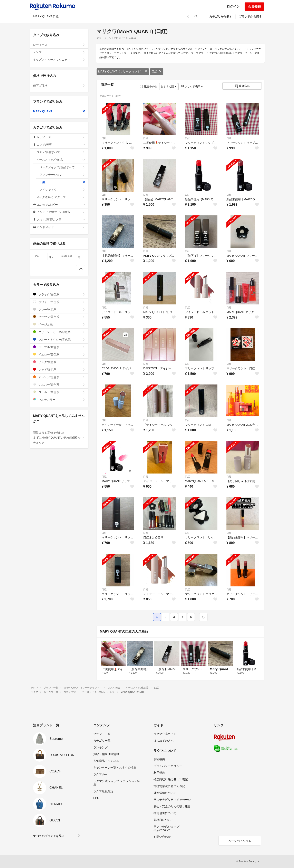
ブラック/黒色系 (59, 294)
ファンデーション (62, 174)
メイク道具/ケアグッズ (60, 197)
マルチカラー (59, 399)
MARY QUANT (59, 111)
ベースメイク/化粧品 (60, 159)
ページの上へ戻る (239, 840)
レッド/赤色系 (59, 369)
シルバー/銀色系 (59, 384)
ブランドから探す (250, 16)
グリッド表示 (192, 86)
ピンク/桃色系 (59, 362)
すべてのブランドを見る (49, 836)
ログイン (233, 6)
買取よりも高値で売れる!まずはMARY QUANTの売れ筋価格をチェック (59, 437)
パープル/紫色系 (59, 347)
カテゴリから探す (220, 16)
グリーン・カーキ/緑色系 (59, 332)
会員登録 (254, 6)
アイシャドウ (62, 189)
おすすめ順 (168, 86)
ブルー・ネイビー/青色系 (59, 339)
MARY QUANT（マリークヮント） (122, 71)
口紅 (156, 71)
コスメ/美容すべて (60, 152)
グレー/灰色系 (59, 309)
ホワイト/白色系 (59, 302)
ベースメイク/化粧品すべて (62, 167)
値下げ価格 (59, 85)
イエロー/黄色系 (59, 354)
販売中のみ (148, 86)
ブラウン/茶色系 (59, 317)
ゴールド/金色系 (59, 392)
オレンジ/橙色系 (59, 377)
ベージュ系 (59, 324)
